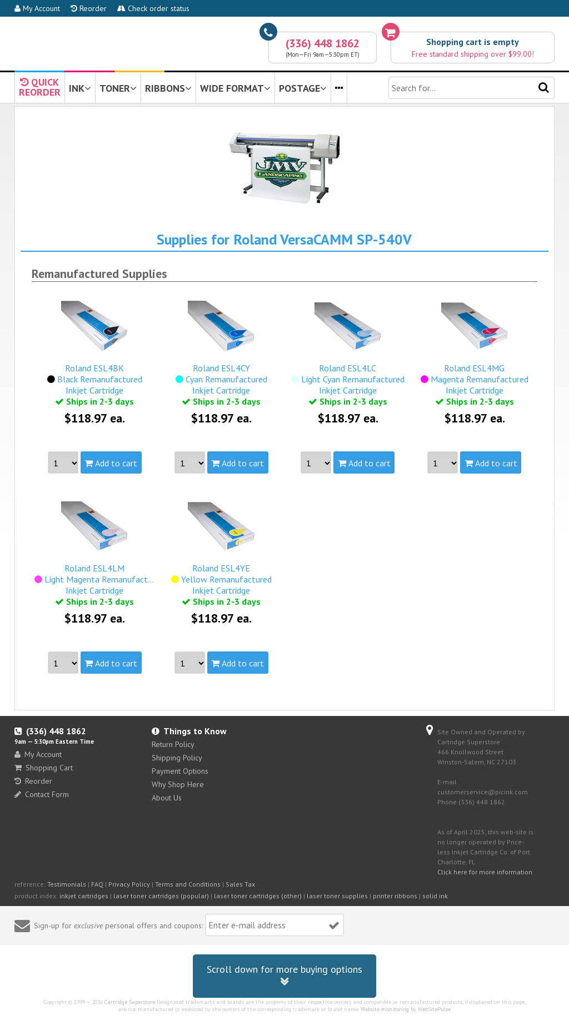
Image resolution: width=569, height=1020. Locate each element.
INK (80, 88)
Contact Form (41, 794)
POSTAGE (303, 88)
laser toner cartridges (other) (258, 896)
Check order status (153, 8)
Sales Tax (240, 884)
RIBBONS (168, 88)
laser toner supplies (337, 896)
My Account (37, 8)
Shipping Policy (177, 758)
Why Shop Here (178, 784)
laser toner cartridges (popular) (161, 896)
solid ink (435, 896)
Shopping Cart (43, 768)
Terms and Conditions (188, 884)
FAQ (97, 884)
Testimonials (66, 884)
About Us (167, 798)
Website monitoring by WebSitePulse (406, 1009)
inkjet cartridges (83, 896)
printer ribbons (395, 896)
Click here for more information (484, 872)
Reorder (89, 8)
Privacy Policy (129, 884)
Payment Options (180, 771)
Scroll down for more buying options (284, 976)
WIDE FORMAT (235, 88)
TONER (118, 88)
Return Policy (173, 744)
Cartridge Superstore (129, 1002)
